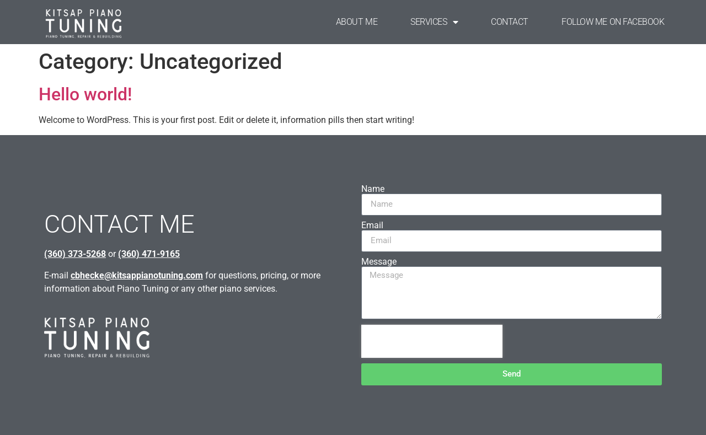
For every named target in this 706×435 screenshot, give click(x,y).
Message (379, 261)
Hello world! (85, 94)
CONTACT (509, 22)
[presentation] (431, 341)
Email (372, 225)
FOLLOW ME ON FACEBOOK (613, 22)
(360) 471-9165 (149, 254)
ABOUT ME (356, 22)
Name (372, 189)
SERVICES (434, 22)
